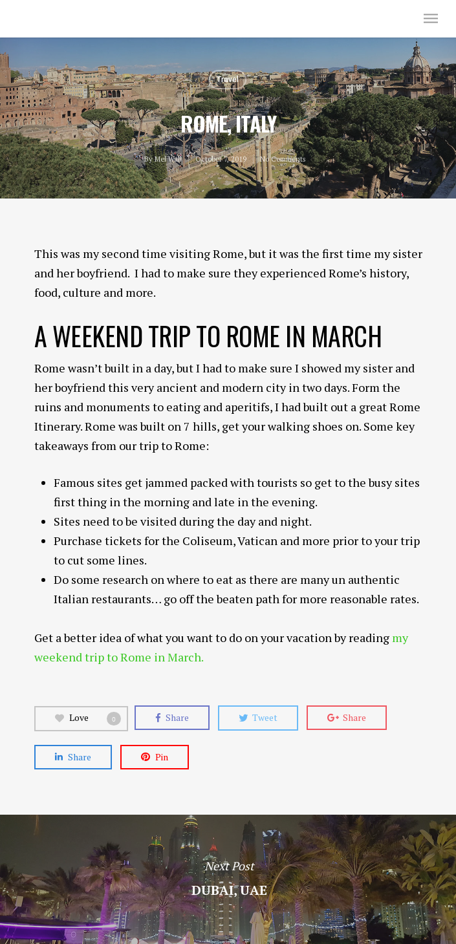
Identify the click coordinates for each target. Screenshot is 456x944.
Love (88, 718)
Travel (228, 79)
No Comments (282, 159)
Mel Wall (43, 18)
